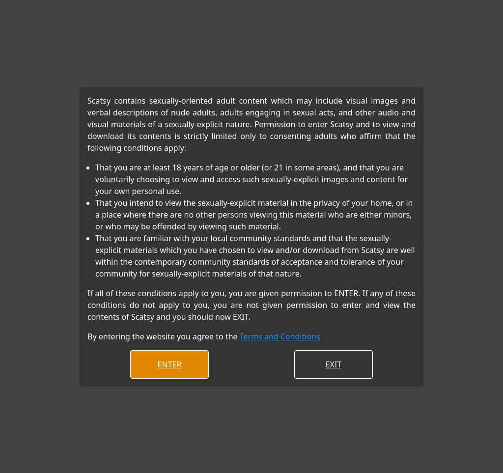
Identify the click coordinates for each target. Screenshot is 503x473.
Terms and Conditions (280, 336)
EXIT (334, 364)
